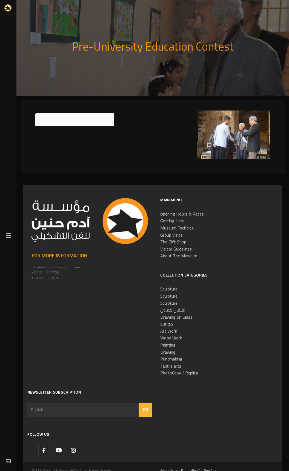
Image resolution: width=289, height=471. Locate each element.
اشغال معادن (172, 310)
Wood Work (171, 338)
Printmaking (171, 359)
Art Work (168, 331)
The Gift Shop (173, 242)
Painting (168, 345)
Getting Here (172, 221)
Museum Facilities (177, 228)
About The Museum (178, 256)
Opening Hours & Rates (182, 214)
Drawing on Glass (176, 317)
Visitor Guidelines (176, 249)
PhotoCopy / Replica (179, 373)
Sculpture (169, 289)
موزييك (166, 324)
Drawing (168, 352)
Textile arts (170, 366)
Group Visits (171, 235)
